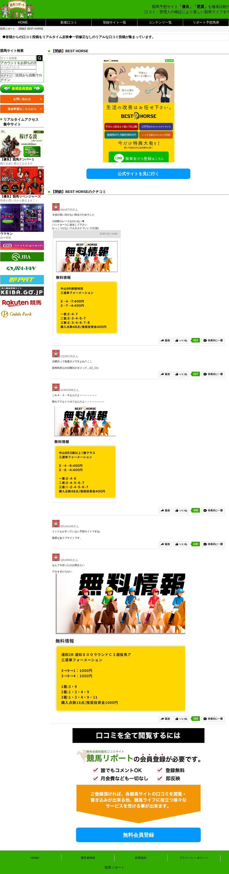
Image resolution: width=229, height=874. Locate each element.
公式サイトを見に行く (138, 173)
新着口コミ (68, 22)
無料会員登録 (138, 835)
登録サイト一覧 (114, 22)
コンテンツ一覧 (160, 22)
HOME (23, 22)
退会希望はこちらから (22, 108)
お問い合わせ (22, 99)
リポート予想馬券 (206, 22)
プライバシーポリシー (193, 857)
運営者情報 (88, 857)
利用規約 (141, 857)
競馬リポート (7, 28)
